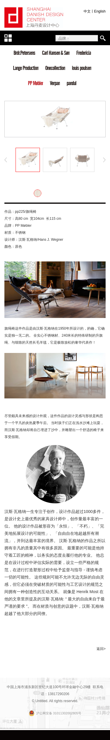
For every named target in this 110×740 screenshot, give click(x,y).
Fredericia (83, 53)
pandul (71, 83)
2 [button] (51, 134)
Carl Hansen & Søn (56, 53)
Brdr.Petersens (24, 53)
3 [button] (59, 134)
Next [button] (104, 160)
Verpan (55, 83)
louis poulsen (81, 68)
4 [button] (68, 134)
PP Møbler (35, 83)
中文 (87, 11)
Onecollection (55, 68)
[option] (55, 119)
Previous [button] (5, 160)
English (100, 11)
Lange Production (25, 68)
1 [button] (42, 134)
